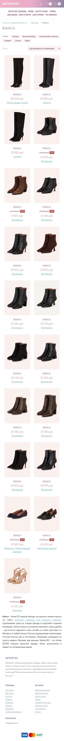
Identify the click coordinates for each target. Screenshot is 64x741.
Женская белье (41, 693)
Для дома (12, 15)
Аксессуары (41, 11)
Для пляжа (38, 15)
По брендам (40, 709)
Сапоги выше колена (17, 102)
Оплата (9, 696)
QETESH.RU (10, 3)
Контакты (10, 690)
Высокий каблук (29, 36)
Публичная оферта (14, 712)
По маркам (51, 15)
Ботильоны (46, 161)
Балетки (15, 36)
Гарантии (9, 709)
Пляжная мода (41, 706)
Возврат (9, 699)
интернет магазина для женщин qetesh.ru (38, 620)
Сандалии (17, 610)
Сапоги (18, 41)
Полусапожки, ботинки (48, 36)
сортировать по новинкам (41, 48)
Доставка (10, 693)
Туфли (27, 41)
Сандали (7, 41)
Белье (31, 11)
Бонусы (9, 706)
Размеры (9, 702)
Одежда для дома (43, 702)
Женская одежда (17, 11)
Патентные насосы (46, 548)
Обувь (53, 11)
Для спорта (25, 15)
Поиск (38, 712)
